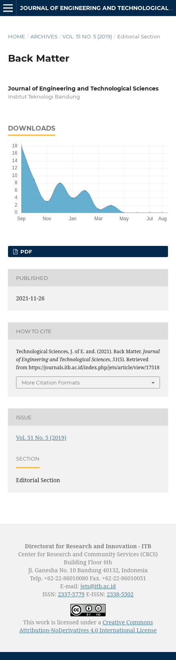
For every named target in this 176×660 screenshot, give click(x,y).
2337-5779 (71, 594)
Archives (44, 36)
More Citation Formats (51, 382)
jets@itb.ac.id (98, 586)
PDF (25, 251)
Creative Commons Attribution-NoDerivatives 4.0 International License (87, 626)
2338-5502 (120, 594)
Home (16, 36)
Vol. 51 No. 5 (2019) (87, 36)
